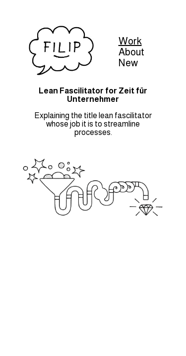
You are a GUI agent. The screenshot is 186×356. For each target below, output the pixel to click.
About (131, 51)
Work (130, 41)
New (128, 62)
